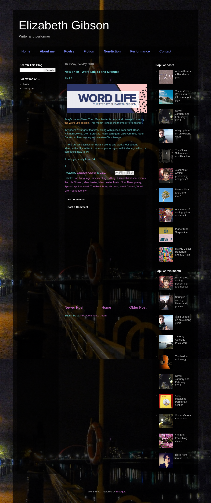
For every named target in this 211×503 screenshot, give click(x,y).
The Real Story (98, 186)
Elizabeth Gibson (64, 25)
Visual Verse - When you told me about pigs (183, 96)
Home (25, 51)
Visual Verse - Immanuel (183, 417)
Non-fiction (112, 51)
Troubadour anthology (181, 358)
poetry (137, 182)
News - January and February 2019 (182, 115)
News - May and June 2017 (182, 192)
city (94, 178)
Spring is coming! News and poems (181, 301)
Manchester (90, 182)
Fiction (89, 51)
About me (47, 51)
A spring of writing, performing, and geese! (181, 174)
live (67, 182)
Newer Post (74, 307)
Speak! (69, 186)
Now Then (127, 182)
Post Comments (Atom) (94, 315)
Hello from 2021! (181, 456)
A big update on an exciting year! (183, 133)
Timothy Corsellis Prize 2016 (181, 339)
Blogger (120, 491)
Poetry (69, 51)
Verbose (113, 186)
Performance (140, 51)
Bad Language (82, 178)
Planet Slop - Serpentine (182, 230)
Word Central (127, 186)
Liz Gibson (76, 182)
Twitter (26, 84)
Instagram (28, 88)
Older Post (137, 307)
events (142, 178)
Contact (165, 51)
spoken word (81, 186)
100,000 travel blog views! (181, 438)
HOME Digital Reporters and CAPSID (183, 251)
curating (101, 178)
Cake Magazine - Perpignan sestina (181, 400)
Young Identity (78, 190)
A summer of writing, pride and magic (182, 212)
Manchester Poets (109, 182)
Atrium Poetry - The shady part (183, 74)
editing (111, 178)
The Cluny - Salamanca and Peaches (182, 153)
